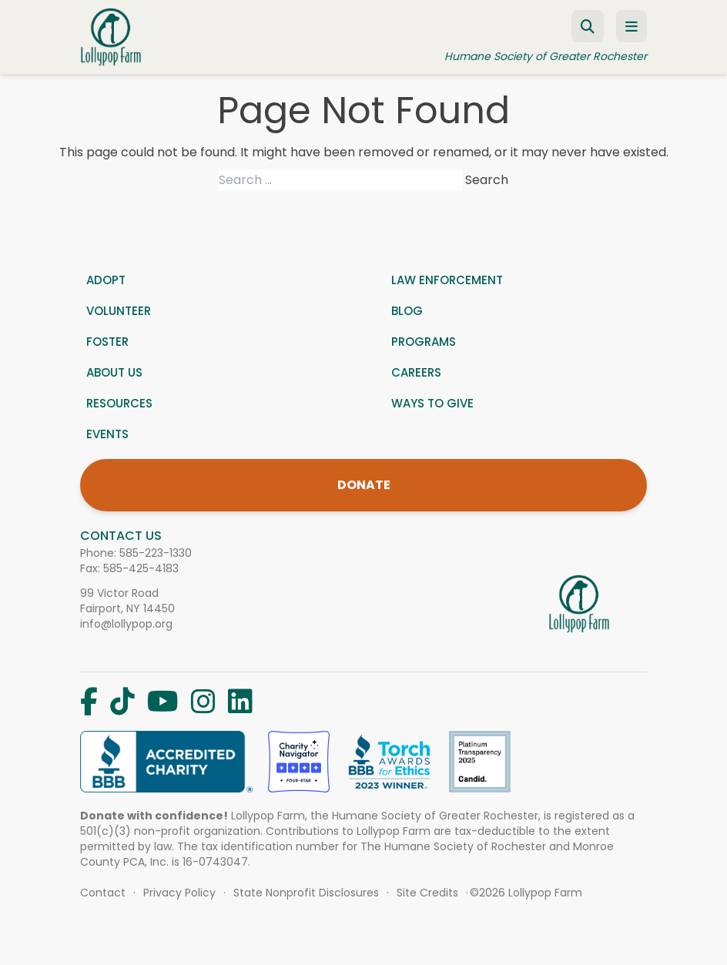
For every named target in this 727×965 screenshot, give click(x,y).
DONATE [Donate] (363, 485)
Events (107, 434)
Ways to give (432, 403)
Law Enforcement (447, 280)
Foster (107, 341)
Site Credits (427, 892)
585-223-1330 (155, 553)
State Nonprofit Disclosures (306, 892)
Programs (423, 341)
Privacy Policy (179, 892)
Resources (119, 403)
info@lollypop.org (126, 624)
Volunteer (118, 311)
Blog (407, 311)
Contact (103, 892)
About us (114, 372)
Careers (416, 372)
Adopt (106, 280)
